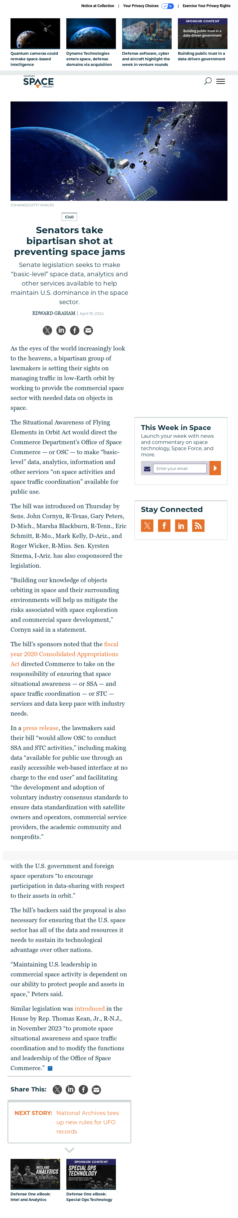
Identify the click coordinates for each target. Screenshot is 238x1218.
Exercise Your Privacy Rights (207, 6)
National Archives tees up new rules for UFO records (87, 1122)
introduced (90, 1009)
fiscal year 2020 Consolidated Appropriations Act (64, 654)
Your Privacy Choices (148, 6)
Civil (69, 217)
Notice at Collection (97, 6)
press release (41, 728)
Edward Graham (53, 313)
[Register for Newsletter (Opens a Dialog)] (215, 468)
